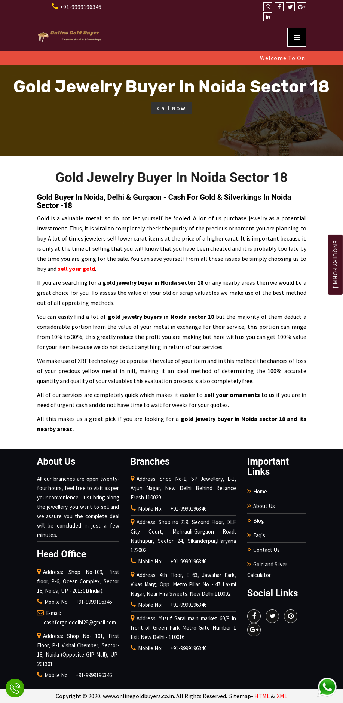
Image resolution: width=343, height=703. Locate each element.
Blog (258, 520)
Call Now (171, 108)
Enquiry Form (335, 264)
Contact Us (266, 549)
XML (282, 696)
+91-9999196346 (76, 6)
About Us (264, 506)
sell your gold (76, 268)
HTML (262, 696)
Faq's (259, 535)
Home (260, 491)
